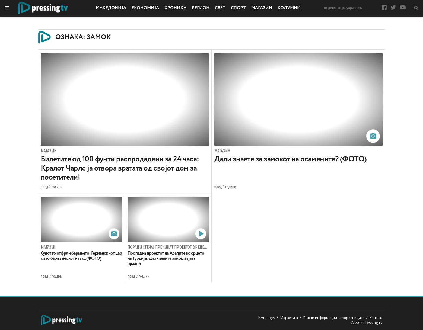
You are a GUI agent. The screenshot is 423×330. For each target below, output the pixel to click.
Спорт (238, 8)
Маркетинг (289, 317)
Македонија (111, 8)
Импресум (266, 317)
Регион (200, 8)
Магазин (261, 8)
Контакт (376, 317)
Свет (220, 8)
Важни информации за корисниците (334, 317)
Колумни (289, 8)
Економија (145, 8)
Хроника (175, 8)
